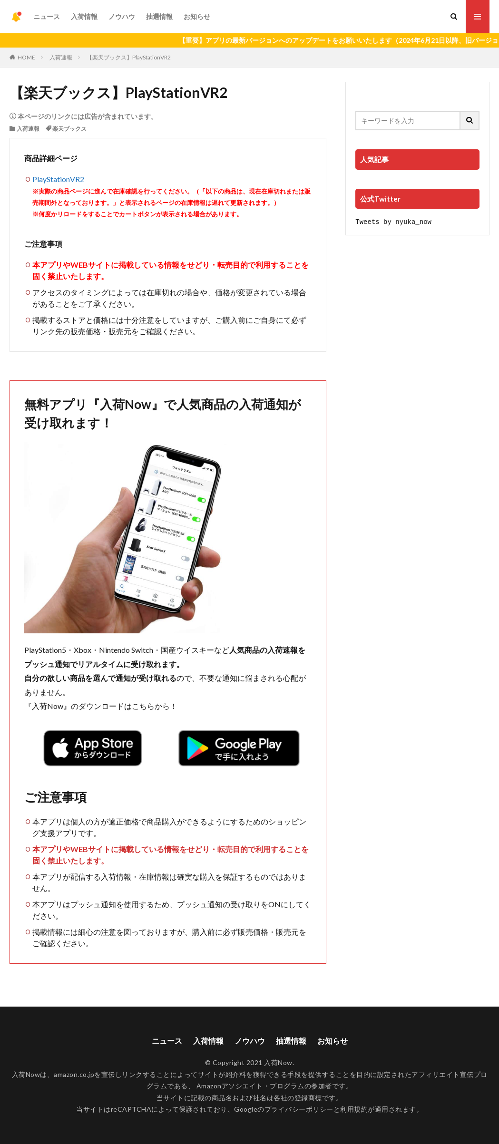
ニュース (46, 16)
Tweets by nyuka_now (393, 221)
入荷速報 (60, 57)
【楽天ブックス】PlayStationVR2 (129, 57)
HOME (26, 57)
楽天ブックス (69, 128)
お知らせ (197, 16)
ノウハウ (121, 16)
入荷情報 (84, 16)
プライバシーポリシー (298, 1109)
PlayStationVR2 (58, 179)
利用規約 (354, 1109)
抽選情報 (159, 16)
